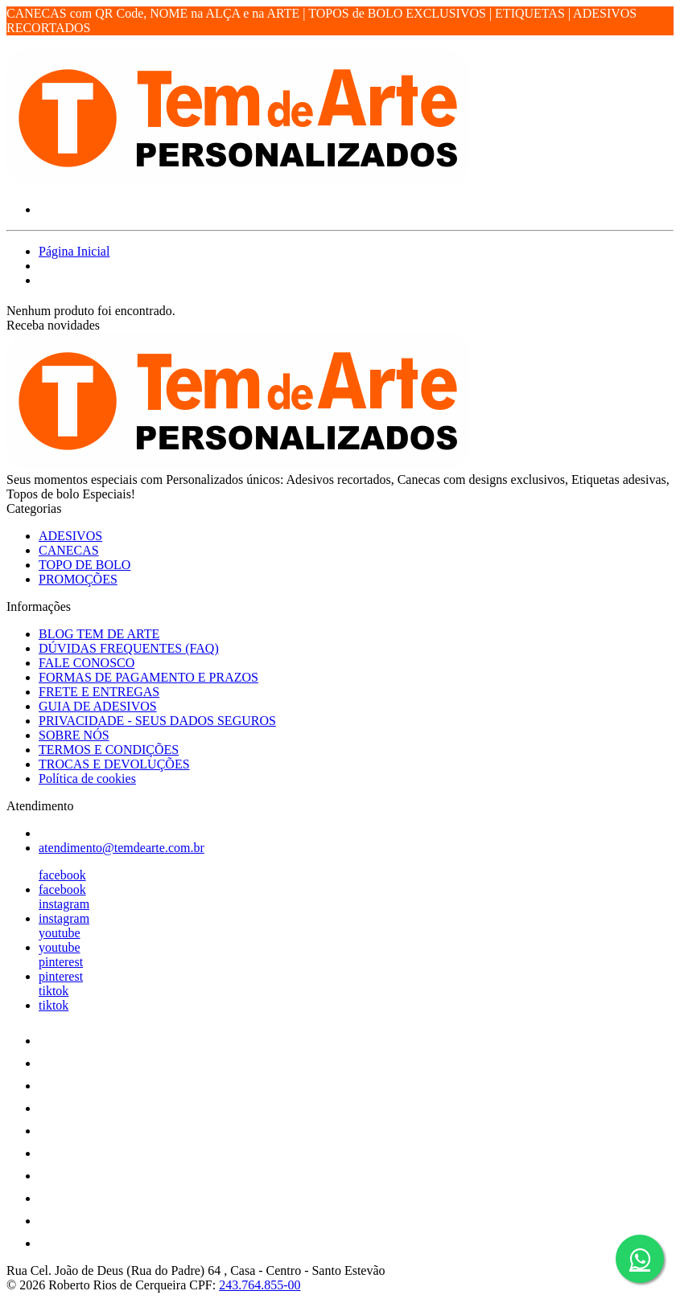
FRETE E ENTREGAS (99, 692)
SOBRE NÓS (74, 735)
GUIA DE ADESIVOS (98, 706)
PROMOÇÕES (78, 579)
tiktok (53, 991)
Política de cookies (87, 778)
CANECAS (69, 550)
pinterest (61, 962)
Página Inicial (74, 251)
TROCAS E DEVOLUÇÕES (114, 764)
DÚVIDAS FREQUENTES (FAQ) (129, 648)
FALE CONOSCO (86, 663)
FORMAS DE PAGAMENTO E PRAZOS (148, 677)
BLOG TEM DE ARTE (99, 634)
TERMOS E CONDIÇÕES (109, 749)
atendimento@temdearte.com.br (121, 847)
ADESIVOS (70, 536)
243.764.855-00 (259, 1285)
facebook (62, 875)
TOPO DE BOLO (84, 565)
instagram (64, 904)
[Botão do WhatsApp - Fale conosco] (640, 1259)
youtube (59, 933)
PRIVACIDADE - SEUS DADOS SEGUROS (157, 720)
